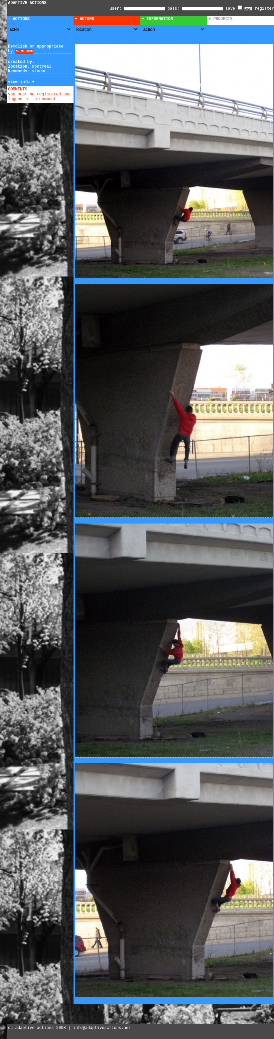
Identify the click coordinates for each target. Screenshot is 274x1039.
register (264, 8)
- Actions (19, 19)
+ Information (157, 19)
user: (117, 8)
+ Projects (221, 19)
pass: (173, 8)
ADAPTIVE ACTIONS (27, 3)
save (234, 8)
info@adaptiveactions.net (102, 1028)
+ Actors (84, 19)
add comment (43, 89)
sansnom (24, 51)
